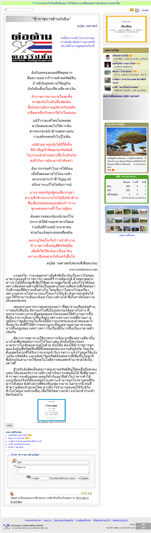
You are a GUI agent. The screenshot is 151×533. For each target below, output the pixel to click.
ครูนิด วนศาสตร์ (87, 26)
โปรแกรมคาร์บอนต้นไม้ (63, 520)
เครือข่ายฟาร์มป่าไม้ (101, 520)
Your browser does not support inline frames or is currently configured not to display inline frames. (126, 109)
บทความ (47, 520)
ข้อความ (53, 469)
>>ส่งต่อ (144, 10)
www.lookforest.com (33, 520)
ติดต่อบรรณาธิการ (120, 520)
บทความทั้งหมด (127, 234)
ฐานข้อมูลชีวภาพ (83, 520)
